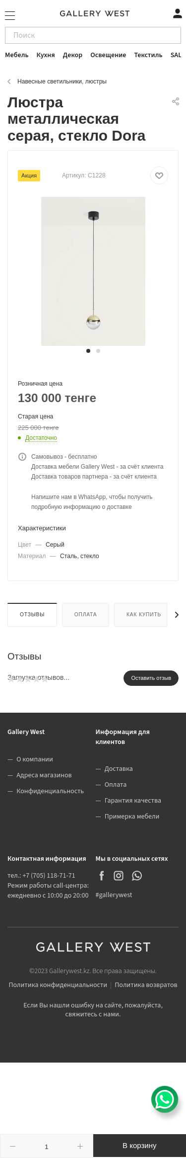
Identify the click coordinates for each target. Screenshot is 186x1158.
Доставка (119, 769)
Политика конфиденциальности (57, 985)
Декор (72, 55)
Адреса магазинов (43, 775)
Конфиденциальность (50, 791)
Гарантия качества (133, 801)
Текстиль (148, 55)
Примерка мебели (132, 817)
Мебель (17, 55)
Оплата (85, 614)
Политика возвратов (146, 985)
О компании (34, 759)
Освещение (108, 55)
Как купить (143, 614)
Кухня (46, 55)
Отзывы (32, 614)
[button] (88, 350)
